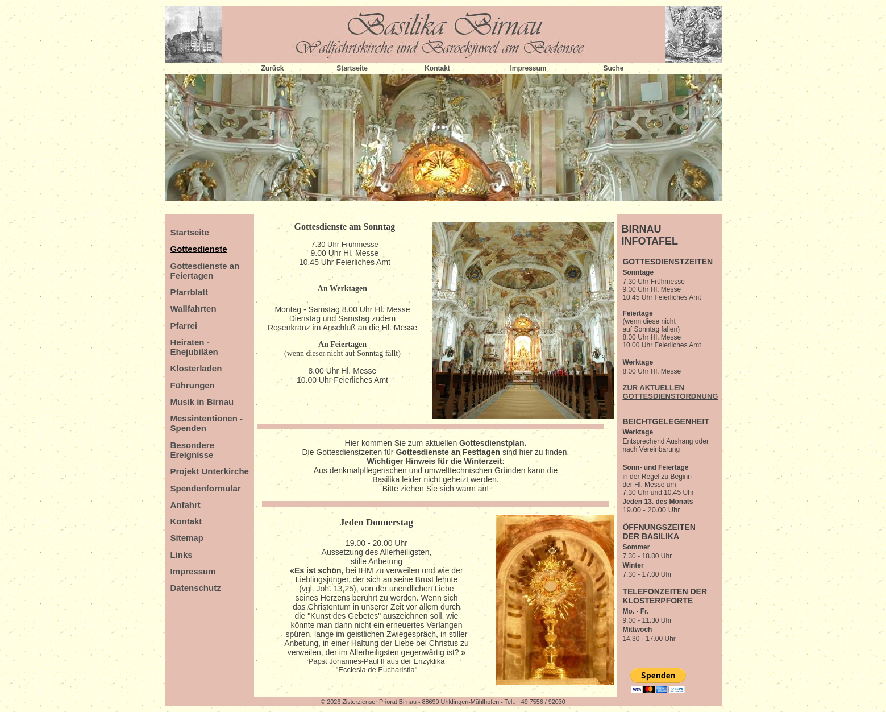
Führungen (192, 385)
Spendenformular (205, 488)
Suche (613, 68)
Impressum (528, 68)
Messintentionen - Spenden (206, 423)
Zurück (272, 68)
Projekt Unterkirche (209, 471)
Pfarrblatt (189, 292)
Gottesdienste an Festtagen (448, 452)
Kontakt (437, 68)
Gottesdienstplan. (492, 443)
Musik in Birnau (202, 402)
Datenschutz (195, 588)
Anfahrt (185, 505)
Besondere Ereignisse (192, 450)
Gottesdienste (198, 249)
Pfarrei (184, 325)
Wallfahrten (193, 308)
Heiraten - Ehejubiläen (194, 347)
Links (181, 555)
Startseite (352, 68)
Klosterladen (196, 368)
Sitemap (186, 538)
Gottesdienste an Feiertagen (205, 270)
